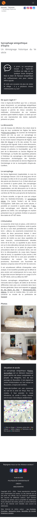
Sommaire (4, 7)
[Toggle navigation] (33, 2)
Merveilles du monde (29, 511)
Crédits (18, 484)
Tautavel (4, 297)
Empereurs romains (7, 513)
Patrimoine (11, 7)
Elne (34, 206)
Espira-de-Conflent (9, 133)
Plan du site (18, 478)
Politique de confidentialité (18, 481)
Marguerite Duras (14, 511)
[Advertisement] (18, 27)
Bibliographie (18, 487)
